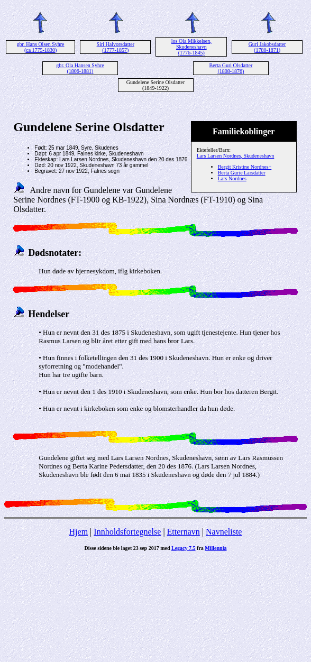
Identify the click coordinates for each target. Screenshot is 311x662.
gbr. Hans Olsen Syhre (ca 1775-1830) (41, 47)
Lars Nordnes (232, 178)
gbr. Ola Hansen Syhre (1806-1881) (80, 68)
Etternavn (183, 531)
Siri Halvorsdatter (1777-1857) (115, 47)
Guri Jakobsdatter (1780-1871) (267, 47)
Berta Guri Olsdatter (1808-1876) (231, 68)
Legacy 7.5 (183, 548)
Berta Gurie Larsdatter (242, 173)
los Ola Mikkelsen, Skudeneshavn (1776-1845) (191, 47)
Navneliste (224, 531)
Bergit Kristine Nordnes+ (245, 167)
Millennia (215, 548)
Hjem (78, 531)
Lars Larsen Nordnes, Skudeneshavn (236, 156)
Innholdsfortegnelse (127, 531)
